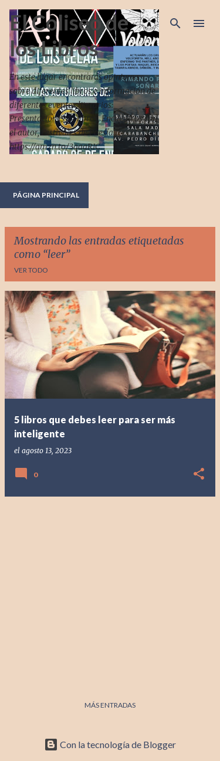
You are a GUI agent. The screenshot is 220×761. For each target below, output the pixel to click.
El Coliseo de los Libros (68, 35)
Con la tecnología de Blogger (110, 744)
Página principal (46, 195)
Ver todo (31, 270)
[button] (199, 475)
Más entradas (110, 705)
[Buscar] (175, 23)
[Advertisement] (110, 588)
